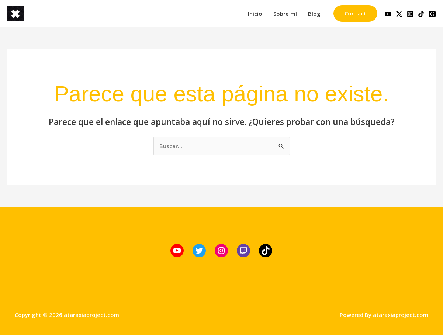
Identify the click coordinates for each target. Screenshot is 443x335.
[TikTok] (421, 14)
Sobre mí (285, 13)
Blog (314, 13)
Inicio (255, 13)
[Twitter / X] (399, 14)
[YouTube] (388, 14)
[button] (355, 13)
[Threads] (432, 14)
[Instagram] (410, 14)
